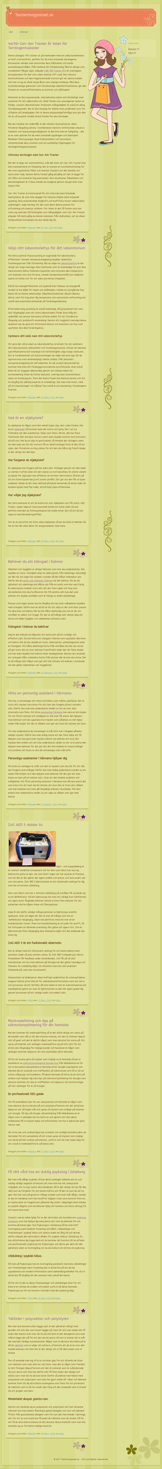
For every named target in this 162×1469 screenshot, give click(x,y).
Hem (11, 32)
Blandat (32, 227)
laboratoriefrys (69, 263)
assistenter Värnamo (52, 712)
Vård (30, 1000)
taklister (18, 1345)
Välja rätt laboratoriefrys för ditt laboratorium (46, 248)
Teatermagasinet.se (34, 15)
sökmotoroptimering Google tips (40, 1063)
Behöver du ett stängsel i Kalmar (35, 562)
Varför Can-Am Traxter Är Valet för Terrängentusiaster (37, 46)
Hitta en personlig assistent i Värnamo (40, 693)
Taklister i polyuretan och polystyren (38, 1319)
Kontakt (24, 32)
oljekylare (19, 429)
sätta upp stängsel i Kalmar (37, 580)
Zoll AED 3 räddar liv (25, 825)
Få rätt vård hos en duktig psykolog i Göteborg (46, 1172)
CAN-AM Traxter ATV (55, 71)
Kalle (60, 227)
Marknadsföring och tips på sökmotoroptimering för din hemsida (38, 1023)
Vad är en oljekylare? (25, 418)
